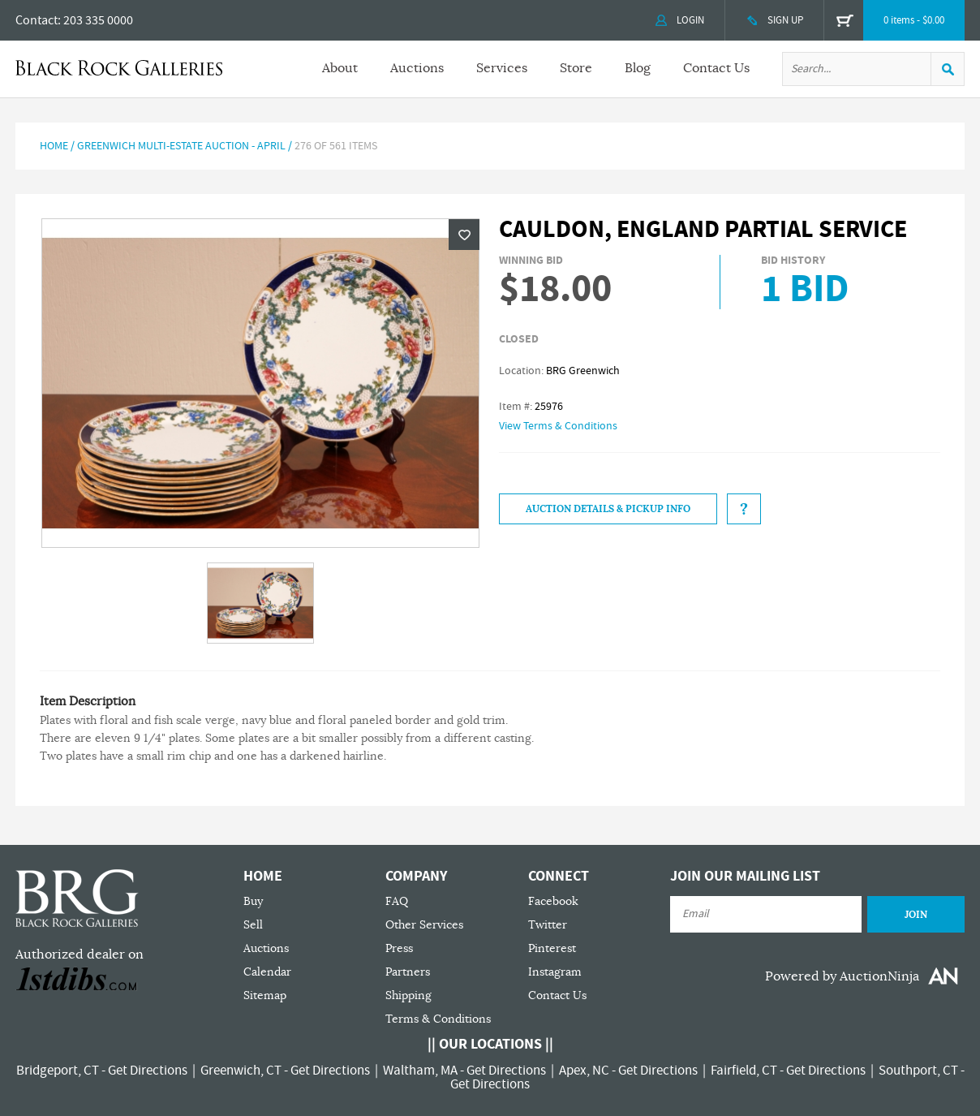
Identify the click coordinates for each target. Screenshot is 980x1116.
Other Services (424, 925)
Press (399, 948)
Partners (407, 972)
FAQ (396, 901)
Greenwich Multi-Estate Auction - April (181, 146)
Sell (253, 925)
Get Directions (147, 1070)
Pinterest (552, 948)
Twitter (547, 925)
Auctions (417, 68)
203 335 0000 (98, 20)
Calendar (267, 972)
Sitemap (264, 995)
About (340, 68)
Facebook (553, 901)
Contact (36, 20)
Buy (253, 901)
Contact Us (716, 68)
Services (501, 68)
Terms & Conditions (438, 1019)
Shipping (408, 995)
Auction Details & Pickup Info (608, 508)
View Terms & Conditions (558, 426)
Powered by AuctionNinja (842, 976)
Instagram (555, 972)
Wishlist (464, 234)
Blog (638, 68)
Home (54, 146)
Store (576, 68)
